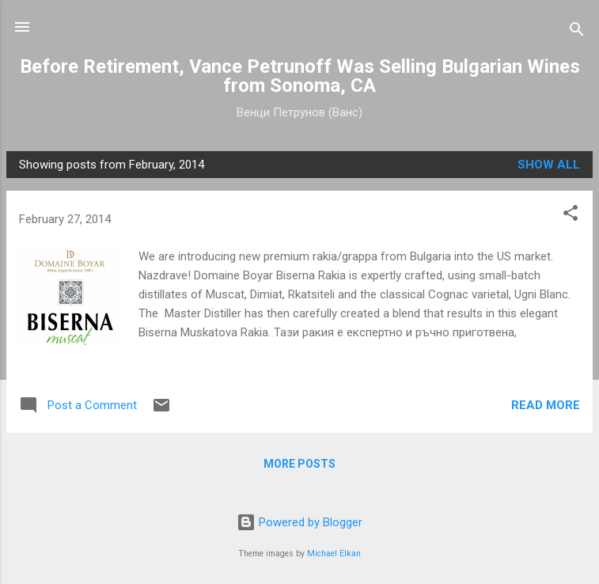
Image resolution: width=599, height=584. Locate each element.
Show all (548, 164)
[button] (570, 215)
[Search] (576, 32)
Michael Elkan (334, 553)
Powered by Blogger (299, 522)
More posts (299, 463)
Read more (545, 405)
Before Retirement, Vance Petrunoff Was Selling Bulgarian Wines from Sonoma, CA (300, 76)
